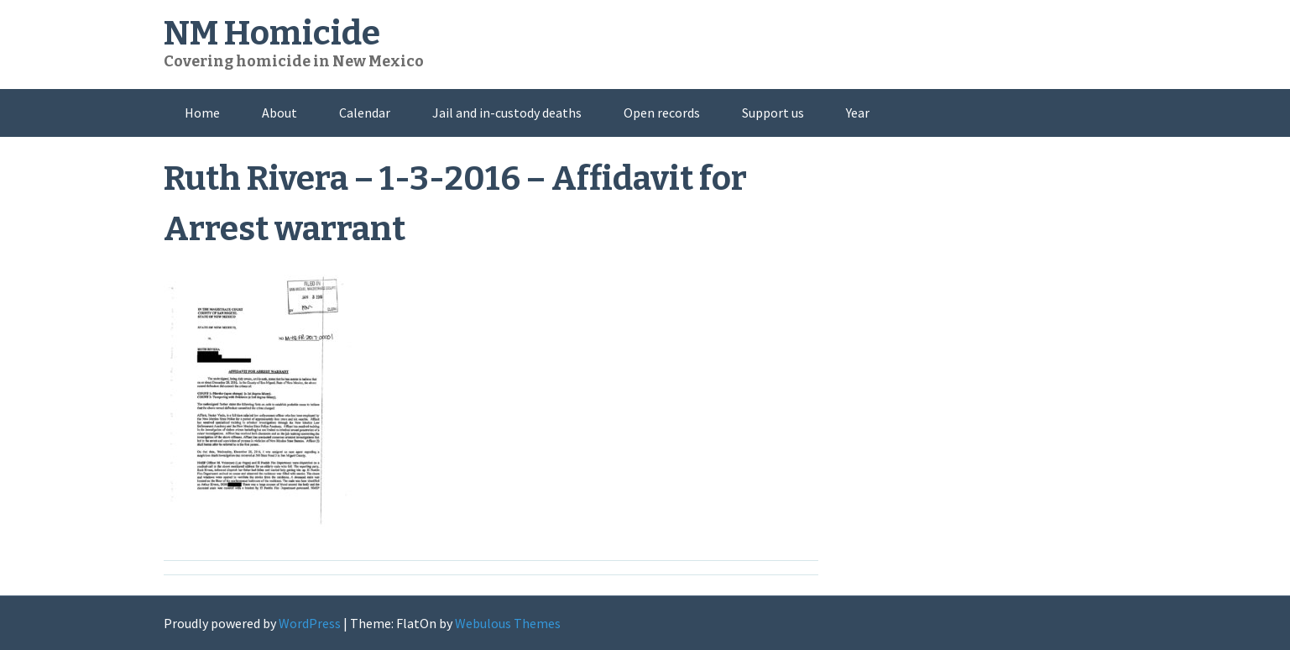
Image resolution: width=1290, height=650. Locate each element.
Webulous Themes (508, 623)
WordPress (310, 623)
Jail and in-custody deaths (507, 112)
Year (858, 112)
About (279, 112)
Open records (662, 112)
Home (202, 112)
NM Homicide (272, 33)
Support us (773, 112)
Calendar (364, 112)
